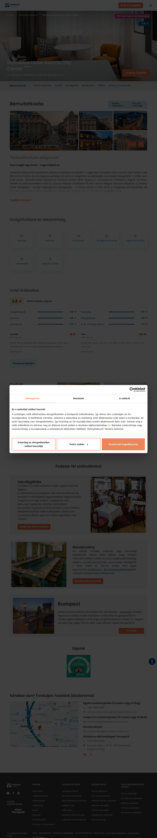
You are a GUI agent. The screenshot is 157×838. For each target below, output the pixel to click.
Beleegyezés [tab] (32, 398)
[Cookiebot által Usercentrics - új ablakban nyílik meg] (131, 389)
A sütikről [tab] (124, 398)
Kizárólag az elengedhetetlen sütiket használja (34, 444)
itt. (109, 425)
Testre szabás (78, 444)
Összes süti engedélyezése (123, 444)
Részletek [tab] (78, 398)
